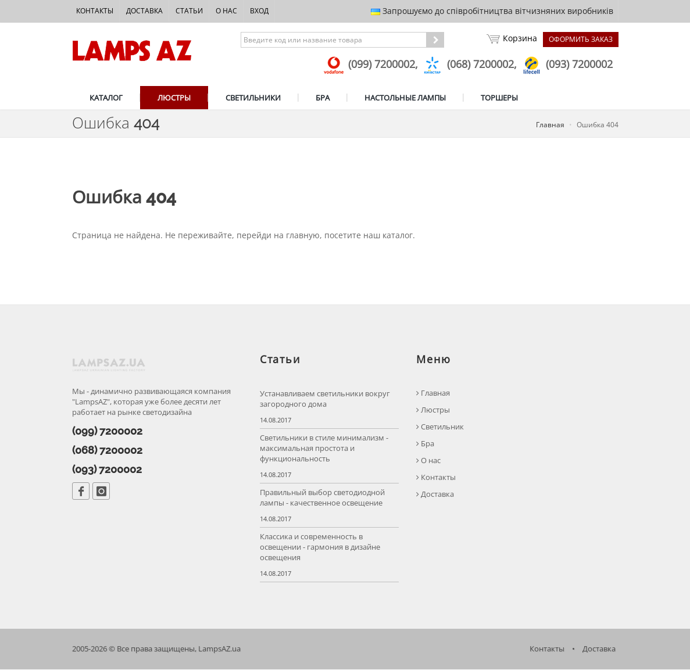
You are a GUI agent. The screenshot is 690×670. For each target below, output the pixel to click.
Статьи (189, 11)
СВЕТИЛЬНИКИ (253, 97)
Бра (425, 444)
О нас (226, 11)
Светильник (440, 427)
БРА (323, 97)
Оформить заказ (581, 39)
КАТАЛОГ (106, 97)
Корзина (512, 39)
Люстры (433, 410)
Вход (259, 11)
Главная (550, 125)
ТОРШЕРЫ (499, 97)
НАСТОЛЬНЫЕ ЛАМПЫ (405, 97)
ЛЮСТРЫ (174, 97)
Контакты (94, 11)
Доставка (144, 11)
